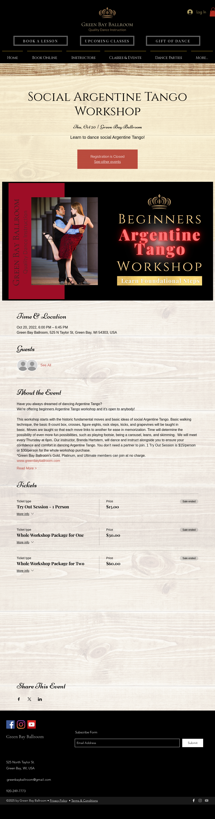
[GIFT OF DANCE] (173, 41)
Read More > (27, 468)
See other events (107, 162)
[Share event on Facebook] (19, 699)
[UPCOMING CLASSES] (107, 41)
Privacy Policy (58, 800)
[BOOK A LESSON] (41, 41)
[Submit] (192, 743)
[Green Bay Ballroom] (10, 724)
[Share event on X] (29, 699)
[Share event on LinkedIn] (40, 699)
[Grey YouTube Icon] (206, 800)
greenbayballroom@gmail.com (29, 779)
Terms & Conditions (84, 800)
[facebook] (194, 800)
